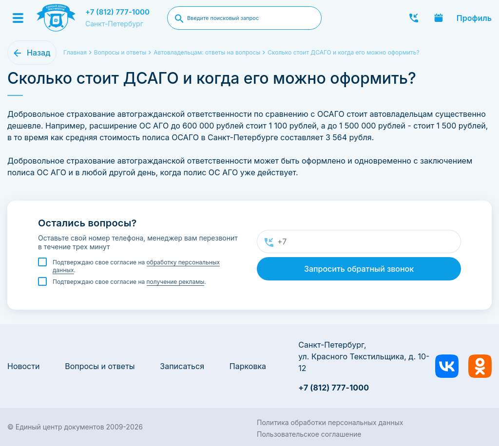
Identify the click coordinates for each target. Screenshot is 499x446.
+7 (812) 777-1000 (117, 12)
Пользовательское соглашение (309, 434)
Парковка (248, 366)
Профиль (474, 18)
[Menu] (18, 18)
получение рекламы (176, 281)
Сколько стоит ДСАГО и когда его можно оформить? (343, 52)
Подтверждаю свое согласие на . (136, 266)
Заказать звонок (413, 18)
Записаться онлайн (438, 18)
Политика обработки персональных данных (330, 422)
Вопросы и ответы (99, 366)
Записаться (182, 366)
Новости (23, 366)
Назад (38, 52)
